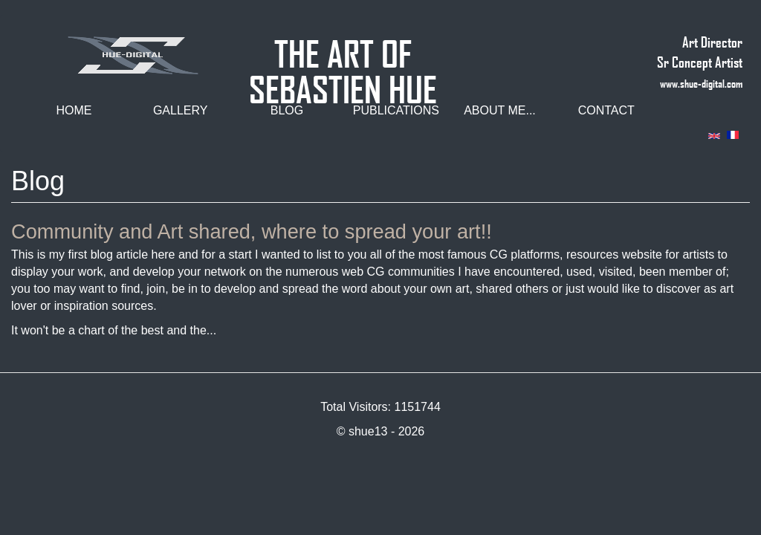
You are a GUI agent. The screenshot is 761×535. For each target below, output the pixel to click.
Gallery (180, 110)
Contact (606, 110)
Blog (287, 110)
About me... (500, 110)
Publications (396, 110)
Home (73, 110)
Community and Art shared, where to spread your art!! (251, 231)
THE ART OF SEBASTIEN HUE (343, 47)
